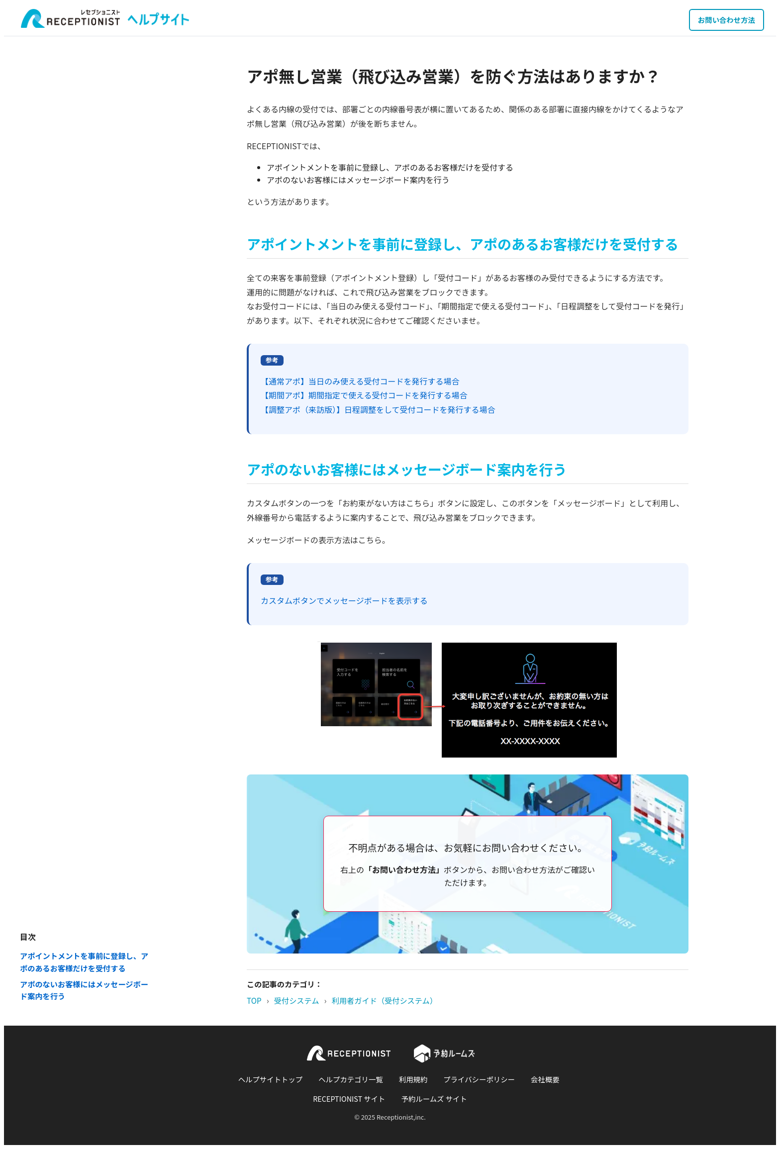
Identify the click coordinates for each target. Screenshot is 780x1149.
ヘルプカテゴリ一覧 (350, 1079)
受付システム (296, 1000)
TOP (254, 1000)
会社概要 (545, 1079)
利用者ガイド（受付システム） (384, 1000)
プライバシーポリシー (479, 1079)
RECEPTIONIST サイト (349, 1098)
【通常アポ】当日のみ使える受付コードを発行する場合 (360, 381)
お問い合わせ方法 (726, 19)
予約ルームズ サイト (434, 1098)
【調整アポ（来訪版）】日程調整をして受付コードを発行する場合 (378, 409)
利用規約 (413, 1079)
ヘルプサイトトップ (270, 1079)
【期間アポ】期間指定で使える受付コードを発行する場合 (364, 395)
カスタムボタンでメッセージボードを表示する (344, 600)
